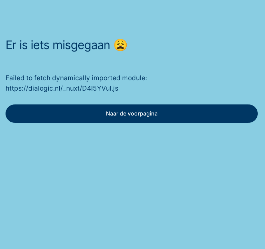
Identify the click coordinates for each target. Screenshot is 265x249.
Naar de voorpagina (132, 113)
